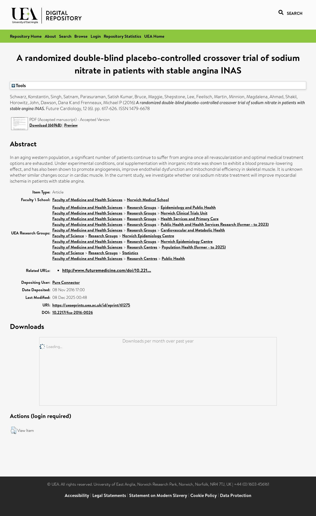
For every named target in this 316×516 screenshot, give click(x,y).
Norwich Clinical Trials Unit (184, 213)
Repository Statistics (122, 36)
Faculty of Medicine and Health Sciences (87, 199)
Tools (19, 85)
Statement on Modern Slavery (158, 495)
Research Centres (142, 247)
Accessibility (77, 495)
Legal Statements (109, 495)
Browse (81, 36)
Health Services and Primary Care (189, 218)
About (50, 36)
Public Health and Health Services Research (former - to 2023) (215, 224)
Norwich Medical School (148, 199)
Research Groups (141, 207)
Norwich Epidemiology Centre (148, 235)
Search (65, 36)
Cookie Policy (203, 495)
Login (96, 36)
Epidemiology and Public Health (188, 207)
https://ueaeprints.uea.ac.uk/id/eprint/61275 (91, 305)
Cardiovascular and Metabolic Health (193, 230)
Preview (71, 125)
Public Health (173, 258)
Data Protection (235, 495)
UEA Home (154, 36)
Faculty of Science (68, 235)
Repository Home (26, 36)
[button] (13, 430)
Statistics (130, 252)
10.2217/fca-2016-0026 (72, 312)
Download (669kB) (45, 125)
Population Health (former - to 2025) (194, 247)
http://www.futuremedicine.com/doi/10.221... (106, 270)
